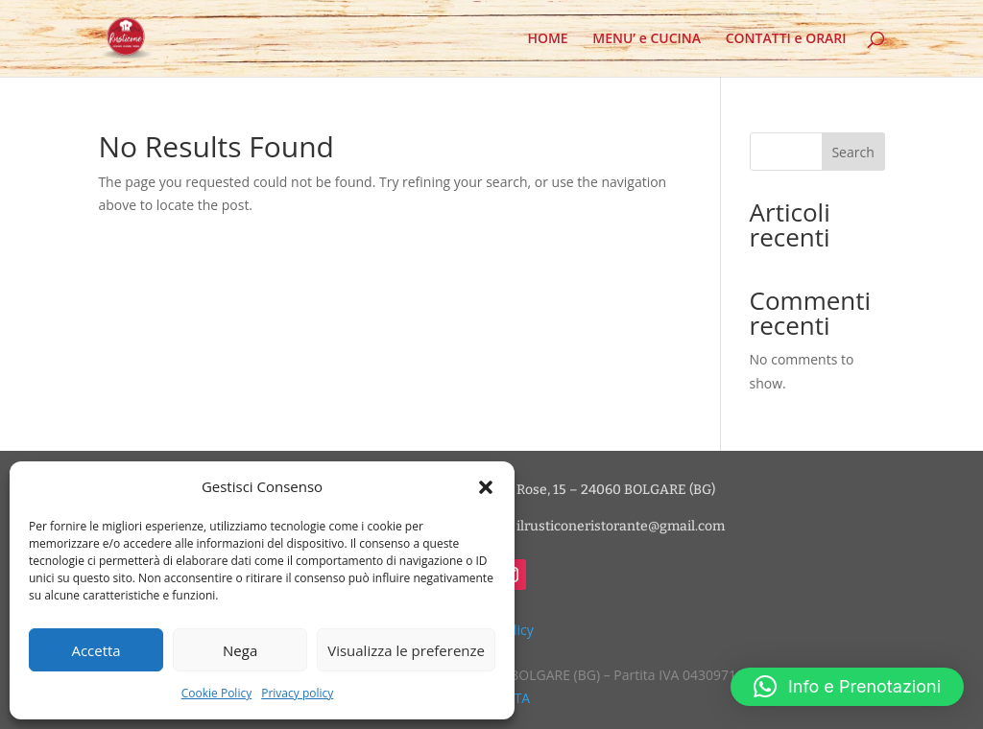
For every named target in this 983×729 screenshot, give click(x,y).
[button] (485, 487)
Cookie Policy (216, 693)
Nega (240, 650)
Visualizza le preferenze (406, 650)
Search (852, 152)
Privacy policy (297, 693)
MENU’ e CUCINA (646, 39)
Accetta (95, 650)
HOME (547, 39)
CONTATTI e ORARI (786, 39)
